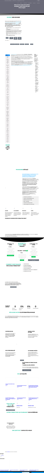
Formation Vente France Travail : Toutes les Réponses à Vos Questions (7, 130)
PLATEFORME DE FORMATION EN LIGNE (7, 97)
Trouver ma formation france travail (7, 104)
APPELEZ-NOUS (19, 405)
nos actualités (7, 101)
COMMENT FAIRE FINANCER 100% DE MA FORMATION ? (7, 78)
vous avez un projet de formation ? (7, 134)
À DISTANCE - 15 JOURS (7, 76)
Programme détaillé (7, 59)
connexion (8, 451)
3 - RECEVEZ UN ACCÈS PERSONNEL (27, 266)
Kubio (29, 471)
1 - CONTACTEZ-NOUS (26, 263)
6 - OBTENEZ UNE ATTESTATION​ (27, 270)
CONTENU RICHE (8, 88)
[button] (13, 187)
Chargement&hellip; (30, 25)
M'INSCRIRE (33, 256)
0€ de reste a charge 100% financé (7, 71)
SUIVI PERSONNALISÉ (7, 90)
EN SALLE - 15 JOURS (8, 69)
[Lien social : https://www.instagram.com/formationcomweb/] (39, 0)
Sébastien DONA (8, 81)
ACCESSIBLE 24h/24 (7, 94)
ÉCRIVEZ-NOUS (31, 405)
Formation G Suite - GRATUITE (10, 423)
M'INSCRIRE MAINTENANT (10, 255)
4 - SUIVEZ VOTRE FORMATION (27, 267)
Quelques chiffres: (8, 82)
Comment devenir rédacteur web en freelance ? (7, 125)
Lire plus (18, 386)
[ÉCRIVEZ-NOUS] (29, 403)
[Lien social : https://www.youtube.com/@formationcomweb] (38, 0)
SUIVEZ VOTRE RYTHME (8, 92)
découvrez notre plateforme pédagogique (7, 85)
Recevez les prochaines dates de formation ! (17, 472)
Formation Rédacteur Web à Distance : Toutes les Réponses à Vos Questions (7, 120)
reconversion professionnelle (7, 65)
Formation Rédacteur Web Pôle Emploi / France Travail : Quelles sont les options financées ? (7, 114)
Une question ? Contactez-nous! (7, 141)
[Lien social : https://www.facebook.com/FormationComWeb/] (37, 0)
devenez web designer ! (8, 57)
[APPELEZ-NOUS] (17, 403)
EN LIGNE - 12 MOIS (8, 73)
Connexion (38, 3)
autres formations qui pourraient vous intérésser (7, 138)
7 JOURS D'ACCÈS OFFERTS (8, 100)
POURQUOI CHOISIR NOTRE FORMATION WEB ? (7, 62)
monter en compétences (7, 68)
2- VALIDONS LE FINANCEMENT (27, 264)
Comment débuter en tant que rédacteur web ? (7, 108)
